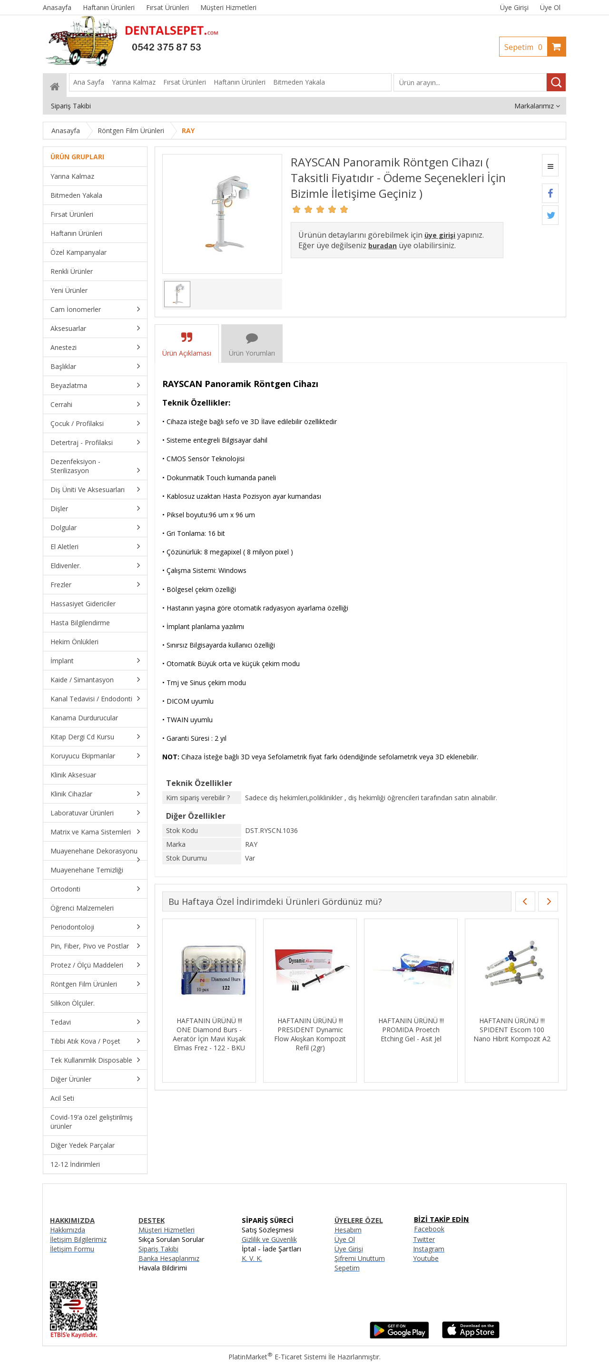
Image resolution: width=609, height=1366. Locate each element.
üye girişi (439, 235)
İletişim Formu (72, 1248)
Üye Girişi (514, 7)
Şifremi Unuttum (359, 1258)
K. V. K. (252, 1258)
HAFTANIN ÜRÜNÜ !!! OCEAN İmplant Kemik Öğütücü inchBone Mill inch (310, 1034)
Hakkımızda (67, 1229)
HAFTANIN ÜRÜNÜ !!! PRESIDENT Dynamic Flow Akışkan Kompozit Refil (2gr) (512, 1034)
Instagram (428, 1248)
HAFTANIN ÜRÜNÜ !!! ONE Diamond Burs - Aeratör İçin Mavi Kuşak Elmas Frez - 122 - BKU (410, 1034)
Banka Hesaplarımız (168, 1258)
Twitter (424, 1239)
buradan (382, 245)
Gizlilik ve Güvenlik (269, 1239)
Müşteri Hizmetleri (166, 1229)
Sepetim (525, 47)
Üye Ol (550, 7)
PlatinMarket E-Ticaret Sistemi (277, 1356)
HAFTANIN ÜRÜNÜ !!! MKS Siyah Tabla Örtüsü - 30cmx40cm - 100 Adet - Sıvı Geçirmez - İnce (209, 1034)
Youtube (426, 1258)
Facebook (429, 1228)
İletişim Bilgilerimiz (78, 1239)
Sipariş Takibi (158, 1248)
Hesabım (348, 1229)
